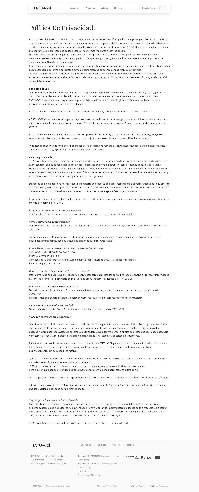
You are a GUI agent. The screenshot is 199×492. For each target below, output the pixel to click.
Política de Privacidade (159, 486)
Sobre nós (74, 8)
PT (162, 8)
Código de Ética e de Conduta (109, 486)
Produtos (90, 8)
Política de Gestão (137, 486)
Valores (104, 8)
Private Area (148, 8)
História (118, 8)
